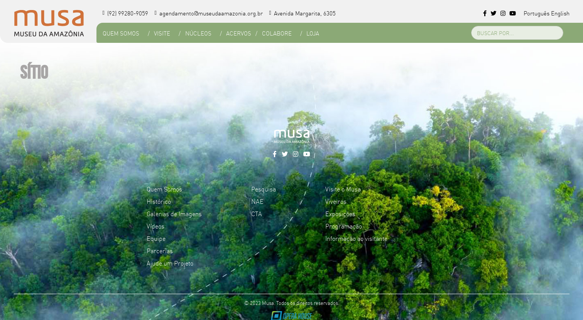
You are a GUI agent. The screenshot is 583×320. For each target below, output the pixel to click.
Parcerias (160, 250)
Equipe (156, 238)
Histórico (159, 201)
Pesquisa (263, 189)
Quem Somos (121, 33)
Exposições (340, 213)
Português (536, 13)
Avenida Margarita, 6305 (302, 13)
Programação (343, 226)
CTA (256, 213)
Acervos (238, 33)
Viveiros (335, 201)
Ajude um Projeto (170, 263)
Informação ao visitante (356, 238)
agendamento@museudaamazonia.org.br (208, 13)
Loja (312, 33)
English (560, 13)
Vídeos (155, 226)
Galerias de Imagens (174, 213)
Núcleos (198, 33)
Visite (162, 33)
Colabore (277, 33)
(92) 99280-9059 (126, 13)
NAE (257, 201)
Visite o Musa (343, 189)
